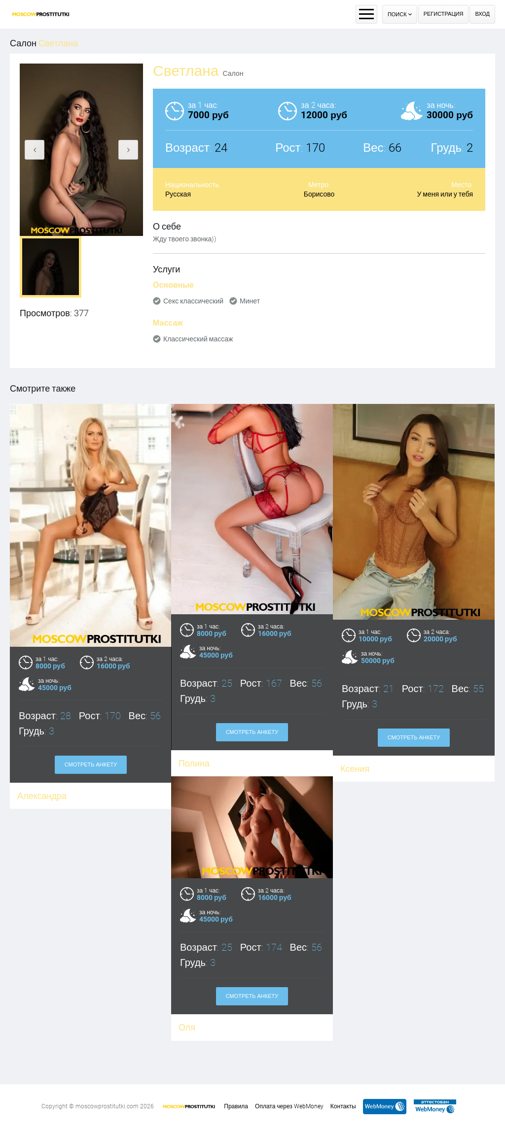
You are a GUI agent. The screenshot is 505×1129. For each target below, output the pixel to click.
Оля (139, 1013)
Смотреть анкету (91, 765)
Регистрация (444, 14)
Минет (250, 301)
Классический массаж (198, 339)
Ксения (354, 769)
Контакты (343, 1106)
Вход (482, 14)
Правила (236, 1106)
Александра (42, 796)
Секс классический (193, 301)
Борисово (319, 194)
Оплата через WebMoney (289, 1106)
